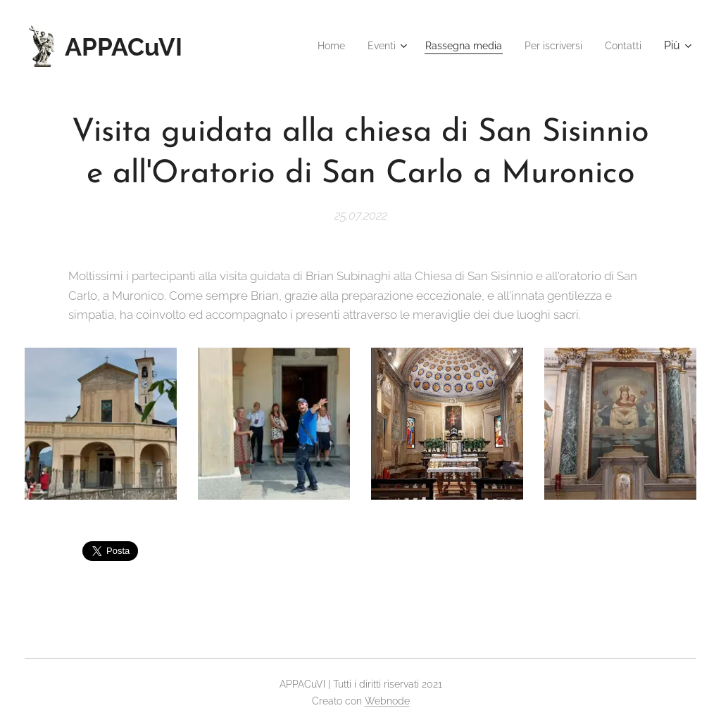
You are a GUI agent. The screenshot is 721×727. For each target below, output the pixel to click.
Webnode (387, 701)
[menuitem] (308, 45)
